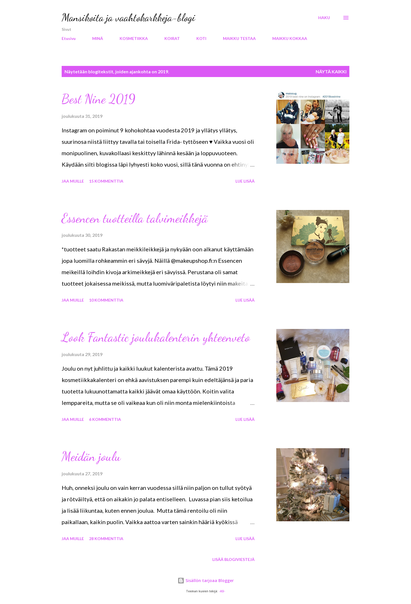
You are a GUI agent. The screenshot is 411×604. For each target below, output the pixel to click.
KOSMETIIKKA (134, 38)
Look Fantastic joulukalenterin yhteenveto (156, 337)
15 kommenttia (106, 181)
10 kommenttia (106, 300)
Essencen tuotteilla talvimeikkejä (135, 218)
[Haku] (324, 18)
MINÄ (97, 38)
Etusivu (69, 38)
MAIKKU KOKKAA (289, 38)
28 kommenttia (106, 538)
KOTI (201, 38)
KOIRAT (172, 38)
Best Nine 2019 (98, 99)
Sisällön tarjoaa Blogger (206, 580)
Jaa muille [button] (73, 181)
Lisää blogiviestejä (233, 559)
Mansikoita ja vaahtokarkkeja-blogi (128, 17)
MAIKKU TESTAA (239, 38)
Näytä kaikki (331, 71)
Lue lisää (245, 181)
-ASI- (222, 591)
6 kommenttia (105, 419)
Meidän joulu (91, 456)
